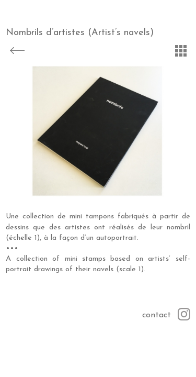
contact (156, 315)
